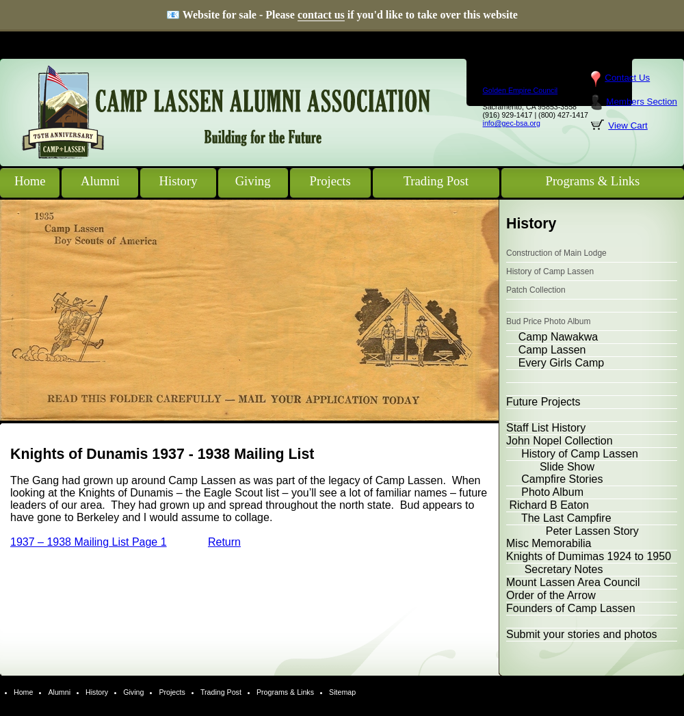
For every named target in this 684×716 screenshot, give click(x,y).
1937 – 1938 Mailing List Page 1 (88, 542)
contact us (321, 15)
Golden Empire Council (520, 90)
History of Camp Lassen (550, 271)
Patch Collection (536, 290)
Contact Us (627, 77)
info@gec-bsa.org (511, 123)
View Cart (628, 125)
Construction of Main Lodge (556, 253)
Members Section (641, 101)
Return (224, 542)
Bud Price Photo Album (548, 321)
